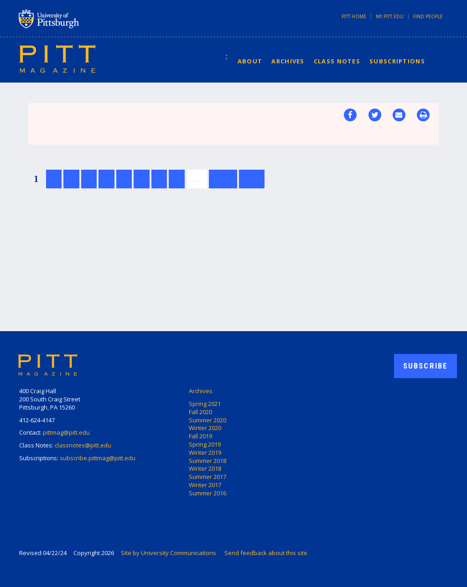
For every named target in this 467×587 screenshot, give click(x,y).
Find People (428, 16)
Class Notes (337, 61)
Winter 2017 (205, 485)
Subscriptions (397, 61)
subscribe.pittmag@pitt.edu (97, 458)
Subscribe (425, 365)
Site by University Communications (168, 553)
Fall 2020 (200, 412)
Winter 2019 (205, 452)
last (251, 178)
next (223, 178)
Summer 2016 (207, 493)
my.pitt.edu (390, 16)
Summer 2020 (207, 420)
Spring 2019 (205, 444)
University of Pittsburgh (85, 18)
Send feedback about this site (265, 553)
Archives (287, 61)
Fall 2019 (200, 436)
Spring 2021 (205, 404)
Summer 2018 (207, 461)
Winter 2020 (205, 428)
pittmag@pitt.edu (66, 432)
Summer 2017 (207, 477)
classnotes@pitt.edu (83, 445)
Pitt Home (354, 16)
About (250, 61)
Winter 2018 (205, 468)
